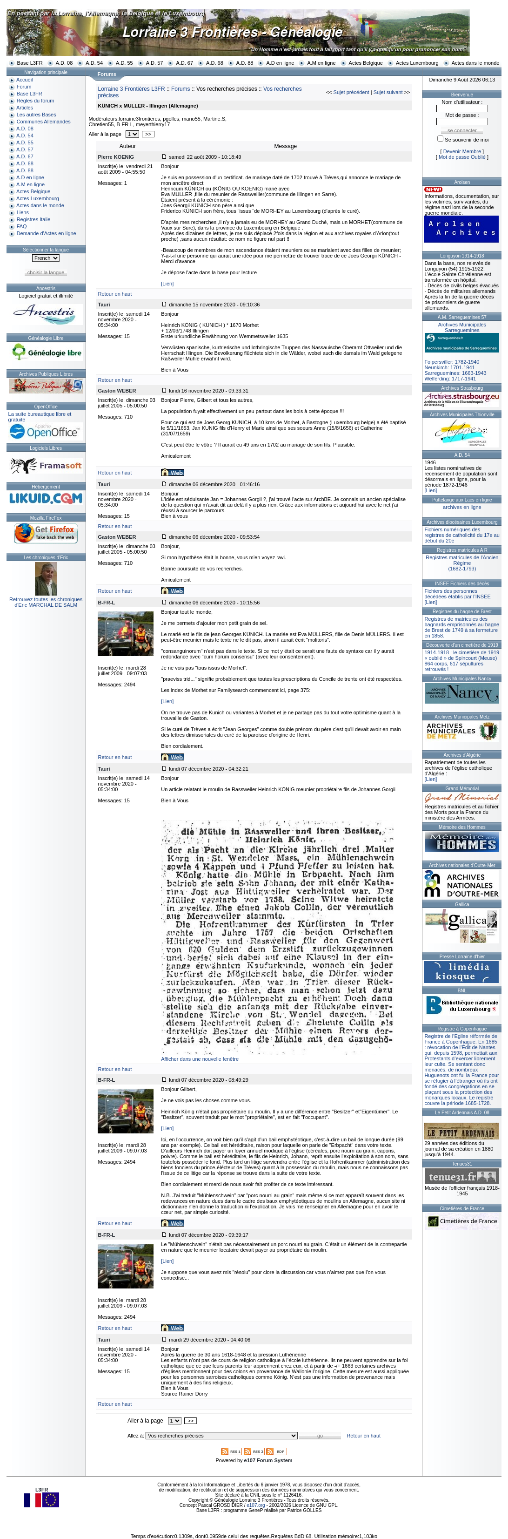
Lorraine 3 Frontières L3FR (131, 89)
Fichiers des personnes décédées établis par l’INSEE (457, 593)
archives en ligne (462, 507)
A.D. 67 (184, 63)
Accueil (24, 79)
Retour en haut (115, 294)
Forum (24, 86)
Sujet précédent (351, 92)
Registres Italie (34, 219)
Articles (24, 107)
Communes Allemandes (44, 121)
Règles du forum (35, 100)
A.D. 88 (245, 63)
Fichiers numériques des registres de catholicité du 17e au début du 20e (461, 535)
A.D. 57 (154, 63)
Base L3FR (30, 63)
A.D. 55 (124, 63)
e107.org (256, 1505)
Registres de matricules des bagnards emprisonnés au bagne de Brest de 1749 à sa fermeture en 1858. (461, 627)
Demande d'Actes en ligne (46, 233)
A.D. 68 (214, 63)
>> (148, 134)
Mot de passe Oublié (462, 157)
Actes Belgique (366, 63)
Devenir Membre (462, 151)
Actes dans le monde (476, 63)
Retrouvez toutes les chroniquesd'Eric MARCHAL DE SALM (45, 602)
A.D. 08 (64, 63)
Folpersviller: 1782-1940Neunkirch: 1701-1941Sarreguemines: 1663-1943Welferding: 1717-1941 (462, 351)
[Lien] (167, 283)
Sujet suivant (388, 92)
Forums (180, 89)
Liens (23, 212)
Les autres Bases (36, 114)
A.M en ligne (321, 63)
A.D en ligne (280, 63)
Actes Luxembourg (417, 63)
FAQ (22, 226)
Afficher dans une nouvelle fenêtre (200, 1059)
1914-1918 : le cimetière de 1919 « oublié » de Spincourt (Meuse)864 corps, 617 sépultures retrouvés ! (461, 661)
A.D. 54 (94, 63)
